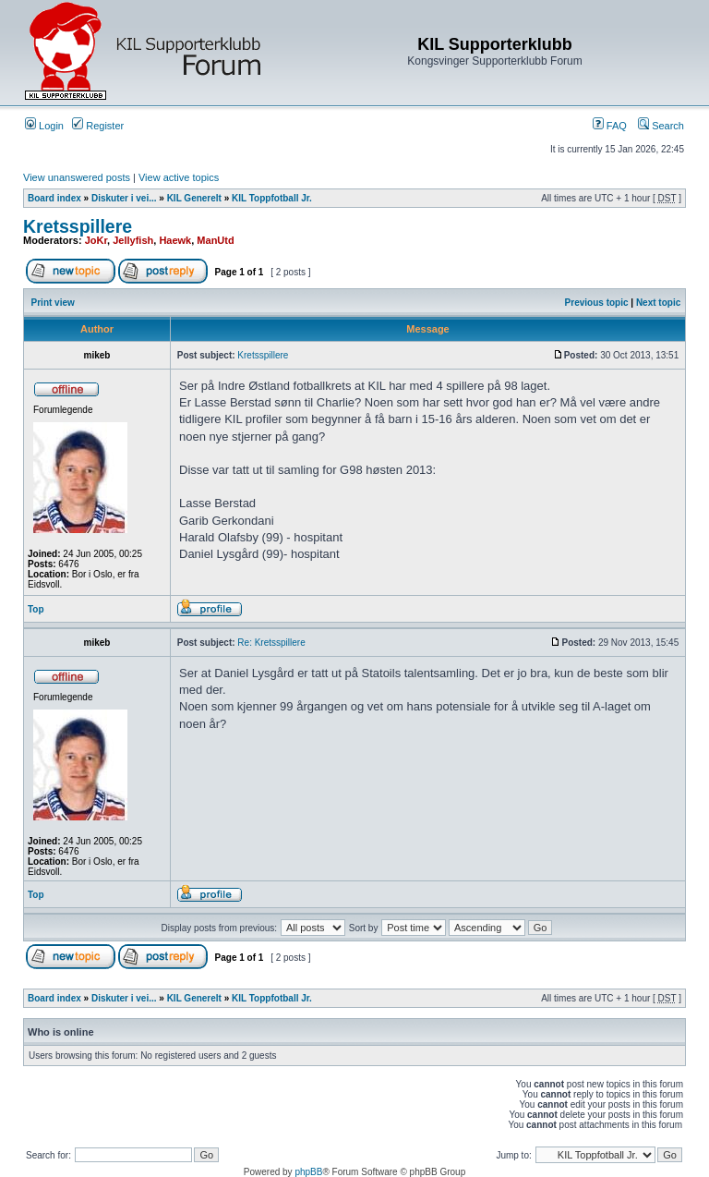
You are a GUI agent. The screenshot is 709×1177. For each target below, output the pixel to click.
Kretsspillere (77, 226)
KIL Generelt (194, 198)
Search (661, 125)
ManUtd (215, 240)
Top (36, 609)
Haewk (175, 240)
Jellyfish (133, 240)
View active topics (178, 177)
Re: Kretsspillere (271, 642)
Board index (54, 198)
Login (44, 125)
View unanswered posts (76, 177)
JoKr (96, 240)
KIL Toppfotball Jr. (272, 198)
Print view (53, 302)
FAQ (610, 125)
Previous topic (597, 302)
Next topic (658, 302)
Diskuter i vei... (124, 198)
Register (98, 125)
